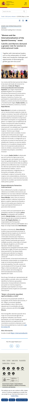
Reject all (12, 400)
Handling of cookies (22, 400)
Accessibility (22, 360)
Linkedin (9, 375)
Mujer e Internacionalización (19, 333)
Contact (9, 360)
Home (3, 360)
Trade (2, 16)
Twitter (3, 370)
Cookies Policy (6, 363)
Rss (13, 375)
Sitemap (13, 363)
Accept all (4, 400)
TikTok (18, 370)
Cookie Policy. (14, 396)
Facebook (8, 370)
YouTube (22, 370)
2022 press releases (10, 16)
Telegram (4, 375)
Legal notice (15, 360)
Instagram (14, 370)
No (18, 346)
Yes (11, 346)
